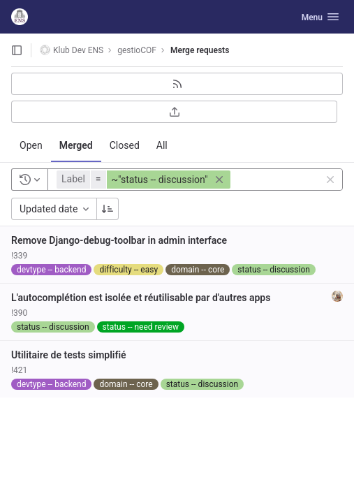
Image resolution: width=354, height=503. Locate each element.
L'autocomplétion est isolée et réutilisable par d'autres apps (140, 297)
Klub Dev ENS (71, 50)
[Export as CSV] (174, 112)
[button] (145, 179)
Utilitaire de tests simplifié (68, 354)
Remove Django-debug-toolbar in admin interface (119, 240)
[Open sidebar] (17, 50)
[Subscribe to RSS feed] (177, 84)
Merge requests (199, 50)
